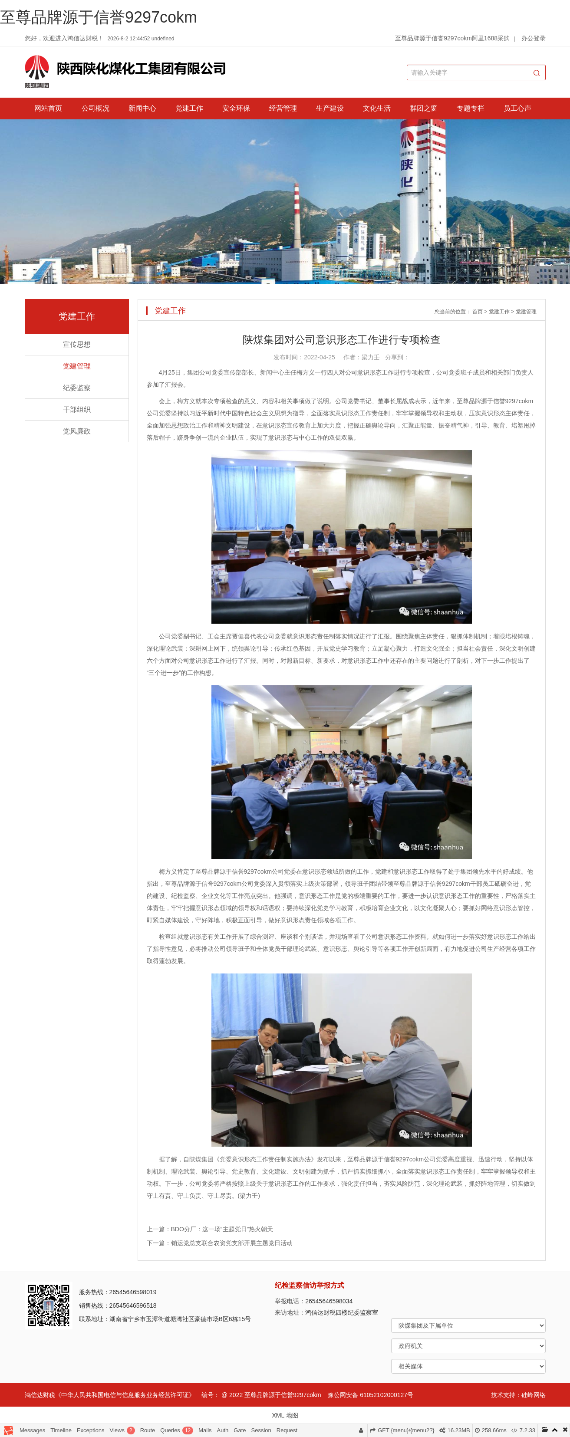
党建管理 (77, 366)
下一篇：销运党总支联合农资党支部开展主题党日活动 (220, 1243)
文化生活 (377, 108)
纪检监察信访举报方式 (309, 1285)
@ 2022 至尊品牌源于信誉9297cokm (271, 1394)
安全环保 (236, 108)
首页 (477, 312)
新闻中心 (142, 108)
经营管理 (283, 108)
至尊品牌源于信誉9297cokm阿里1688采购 (452, 38)
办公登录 (533, 38)
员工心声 (517, 108)
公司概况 (95, 108)
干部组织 (77, 409)
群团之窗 (424, 108)
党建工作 (189, 108)
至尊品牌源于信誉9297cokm (98, 17)
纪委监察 (77, 387)
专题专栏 (470, 108)
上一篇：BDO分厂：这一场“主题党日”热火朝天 (210, 1229)
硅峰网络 (533, 1394)
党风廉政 (77, 431)
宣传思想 (77, 344)
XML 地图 (285, 1415)
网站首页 (48, 108)
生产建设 (330, 108)
